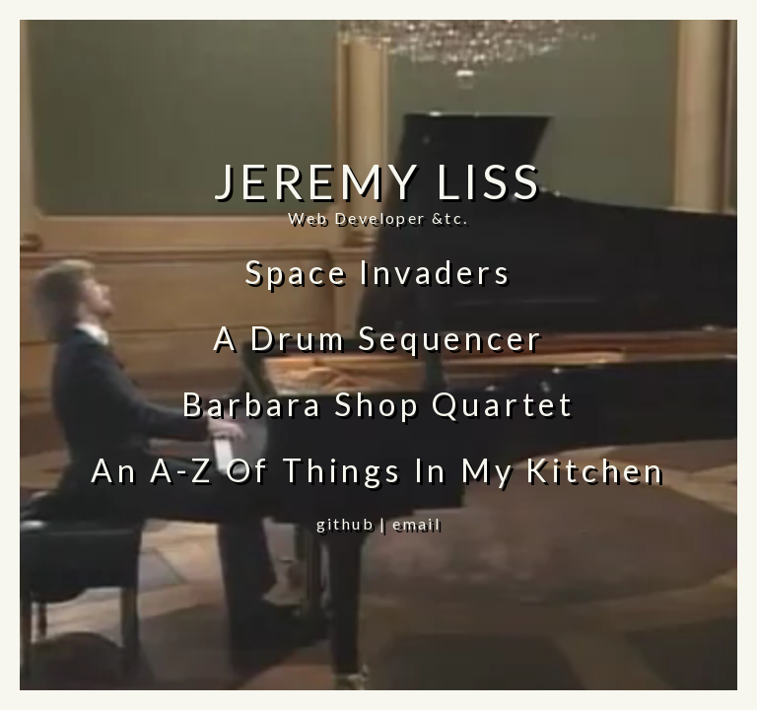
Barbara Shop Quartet (378, 404)
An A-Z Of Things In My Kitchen (378, 470)
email (416, 523)
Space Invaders (378, 271)
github (345, 523)
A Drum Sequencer (379, 338)
